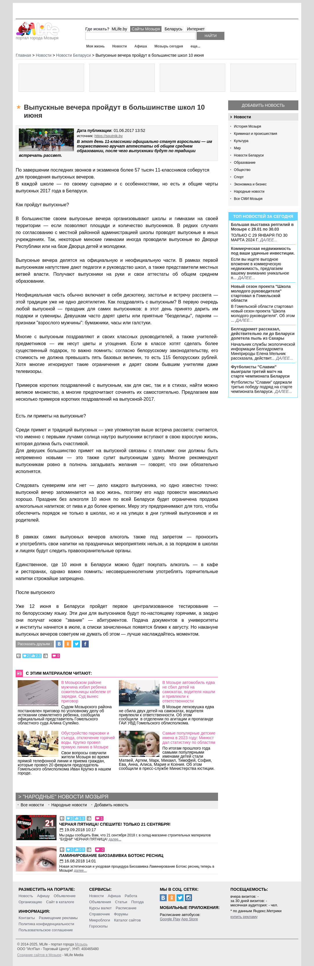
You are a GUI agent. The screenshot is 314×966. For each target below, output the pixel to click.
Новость (26, 896)
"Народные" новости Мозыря (65, 797)
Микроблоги (99, 920)
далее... (268, 240)
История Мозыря (247, 126)
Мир (237, 148)
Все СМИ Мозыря (248, 199)
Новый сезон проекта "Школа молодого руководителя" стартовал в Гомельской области (261, 293)
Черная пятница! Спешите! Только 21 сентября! (114, 824)
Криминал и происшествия (255, 134)
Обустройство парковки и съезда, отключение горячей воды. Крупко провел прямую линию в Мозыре (88, 740)
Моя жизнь (95, 46)
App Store (189, 919)
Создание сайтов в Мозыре (39, 955)
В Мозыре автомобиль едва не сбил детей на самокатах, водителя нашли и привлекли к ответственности (188, 691)
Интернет (196, 29)
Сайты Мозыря (146, 29)
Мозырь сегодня (169, 46)
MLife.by (119, 29)
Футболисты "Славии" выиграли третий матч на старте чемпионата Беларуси (260, 371)
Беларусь (173, 29)
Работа (131, 896)
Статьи (121, 902)
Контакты (27, 918)
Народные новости (249, 191)
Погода (137, 902)
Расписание (126, 908)
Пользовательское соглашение (46, 930)
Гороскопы (98, 926)
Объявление (64, 896)
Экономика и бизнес (250, 184)
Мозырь (81, 944)
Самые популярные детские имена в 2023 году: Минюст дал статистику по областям (188, 738)
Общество (242, 170)
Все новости (32, 805)
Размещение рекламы (58, 918)
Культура (241, 141)
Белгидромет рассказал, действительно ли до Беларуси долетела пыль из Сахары (263, 334)
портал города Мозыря (37, 36)
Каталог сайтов (127, 920)
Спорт (239, 177)
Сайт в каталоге (60, 902)
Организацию (30, 902)
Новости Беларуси (249, 155)
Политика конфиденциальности (46, 924)
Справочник (99, 914)
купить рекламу (244, 917)
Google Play (170, 919)
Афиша (140, 46)
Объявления (100, 902)
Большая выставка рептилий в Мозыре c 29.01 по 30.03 (262, 226)
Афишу (43, 896)
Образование (244, 163)
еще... (195, 46)
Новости (119, 46)
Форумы (121, 914)
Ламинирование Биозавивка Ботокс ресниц (111, 855)
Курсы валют (100, 908)
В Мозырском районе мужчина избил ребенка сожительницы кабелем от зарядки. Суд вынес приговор (86, 691)
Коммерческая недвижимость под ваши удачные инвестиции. (263, 250)
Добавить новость (263, 105)
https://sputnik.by (109, 136)
